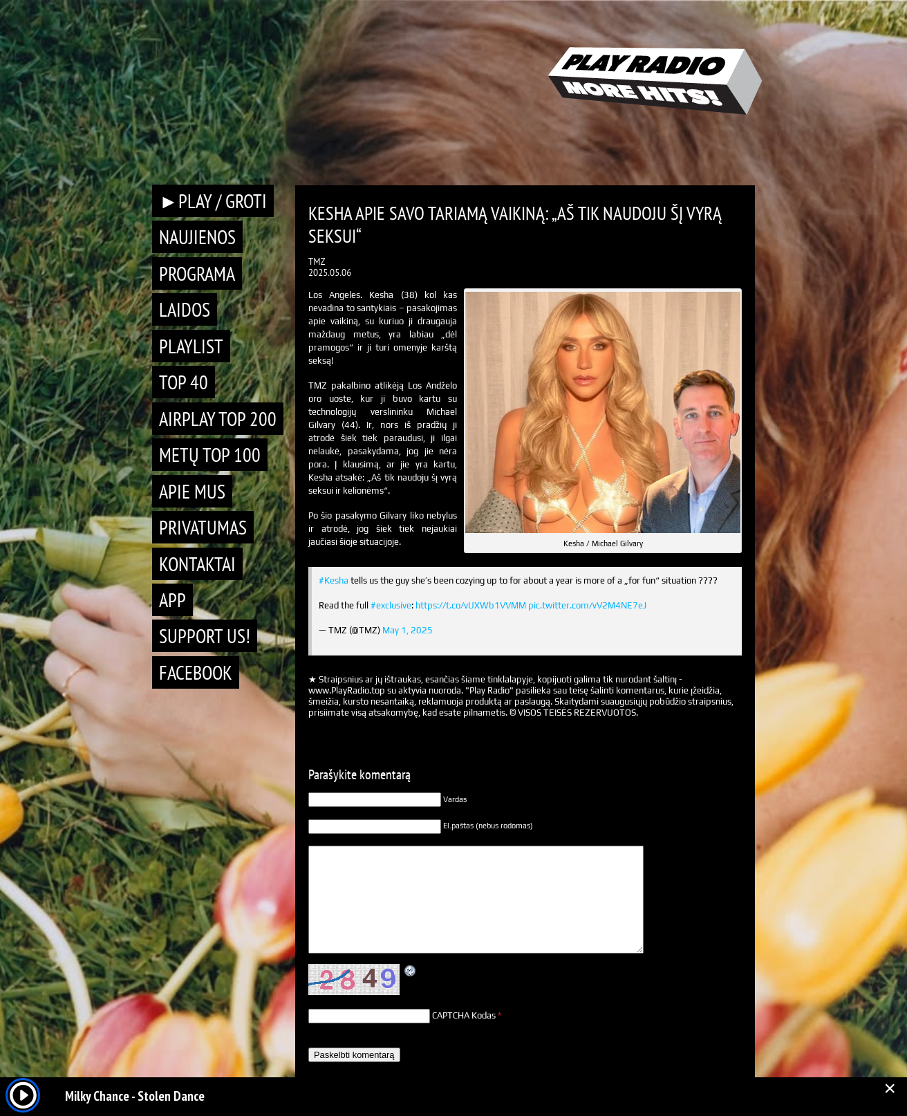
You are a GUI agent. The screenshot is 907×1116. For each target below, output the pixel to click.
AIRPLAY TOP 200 (218, 418)
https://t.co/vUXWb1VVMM (470, 605)
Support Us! (204, 636)
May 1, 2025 (407, 630)
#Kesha (333, 580)
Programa (197, 273)
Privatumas (203, 527)
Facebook (195, 672)
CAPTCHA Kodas (464, 1015)
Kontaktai (197, 564)
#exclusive (391, 605)
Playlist (191, 346)
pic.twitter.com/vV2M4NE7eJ (587, 605)
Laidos (184, 309)
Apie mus (192, 491)
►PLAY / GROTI (213, 201)
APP (172, 600)
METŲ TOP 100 (210, 454)
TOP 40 (183, 382)
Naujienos (197, 237)
